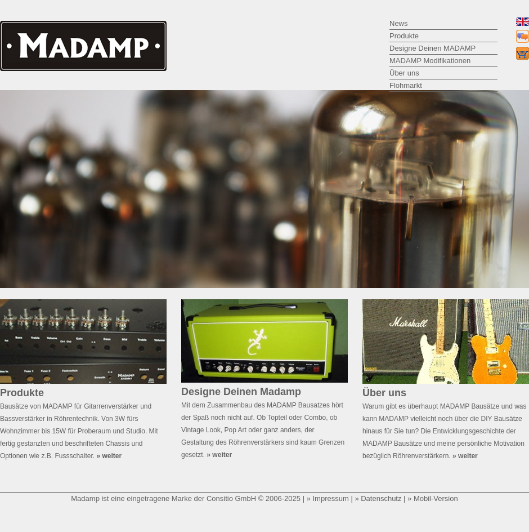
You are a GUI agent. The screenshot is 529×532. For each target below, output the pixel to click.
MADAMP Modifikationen (429, 60)
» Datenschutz (378, 498)
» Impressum (328, 498)
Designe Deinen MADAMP (432, 48)
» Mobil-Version (432, 498)
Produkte (404, 36)
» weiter (109, 456)
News (398, 23)
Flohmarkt (405, 85)
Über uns (404, 73)
